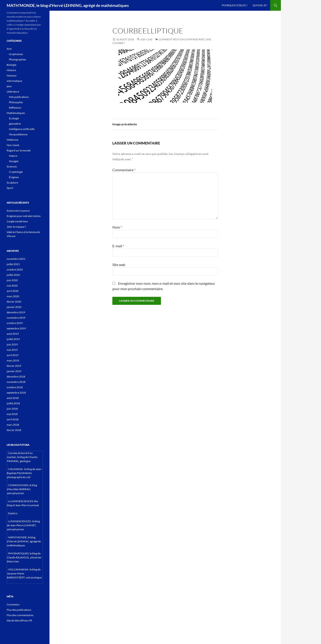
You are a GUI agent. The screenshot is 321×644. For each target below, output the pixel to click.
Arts (9, 48)
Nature (13, 155)
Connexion (13, 604)
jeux (9, 86)
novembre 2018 (16, 382)
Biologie (11, 64)
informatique (14, 81)
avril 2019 (13, 355)
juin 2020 (12, 280)
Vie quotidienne (18, 134)
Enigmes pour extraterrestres (24, 216)
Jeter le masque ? (16, 226)
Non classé (13, 145)
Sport (10, 188)
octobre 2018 (15, 387)
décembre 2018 (16, 376)
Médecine (12, 139)
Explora (12, 513)
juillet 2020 (13, 275)
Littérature (13, 91)
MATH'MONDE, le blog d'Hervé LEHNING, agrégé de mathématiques (68, 5)
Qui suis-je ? (260, 5)
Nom (117, 227)
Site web (118, 264)
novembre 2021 (16, 258)
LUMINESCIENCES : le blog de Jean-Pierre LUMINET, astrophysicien (23, 525)
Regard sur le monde (19, 150)
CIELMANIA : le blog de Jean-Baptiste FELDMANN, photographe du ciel (24, 473)
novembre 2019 (16, 317)
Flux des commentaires (20, 615)
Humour (12, 75)
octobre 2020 (15, 269)
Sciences (12, 166)
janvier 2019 (14, 371)
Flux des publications (19, 609)
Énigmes (14, 177)
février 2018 (14, 430)
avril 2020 (13, 291)
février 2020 (14, 301)
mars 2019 (13, 360)
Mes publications (19, 97)
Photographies (17, 59)
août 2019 (13, 333)
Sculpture (12, 182)
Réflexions (15, 107)
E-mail (118, 246)
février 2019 (14, 365)
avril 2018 (13, 419)
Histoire (11, 70)
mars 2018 (13, 424)
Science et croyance (18, 210)
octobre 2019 (15, 323)
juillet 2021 (13, 264)
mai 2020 (12, 285)
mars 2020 (13, 296)
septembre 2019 (16, 328)
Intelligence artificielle (22, 129)
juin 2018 (12, 408)
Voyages (14, 161)
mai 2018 (12, 414)
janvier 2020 (14, 307)
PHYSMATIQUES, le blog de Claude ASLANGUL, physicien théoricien (24, 557)
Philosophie (16, 102)
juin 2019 (12, 344)
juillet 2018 (13, 403)
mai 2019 (12, 349)
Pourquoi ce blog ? (234, 5)
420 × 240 (146, 39)
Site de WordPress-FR (19, 620)
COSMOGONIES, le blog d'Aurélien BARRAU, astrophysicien (22, 489)
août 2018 (13, 398)
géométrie (15, 123)
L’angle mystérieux (17, 221)
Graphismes (16, 54)
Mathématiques (16, 113)
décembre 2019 (16, 312)
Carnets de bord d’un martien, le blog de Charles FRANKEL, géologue (22, 457)
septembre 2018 (16, 392)
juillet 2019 (13, 339)
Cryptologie (16, 171)
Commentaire (124, 170)
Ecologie (14, 118)
